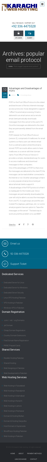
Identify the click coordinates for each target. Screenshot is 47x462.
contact (33, 459)
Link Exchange (20, 459)
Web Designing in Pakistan (14, 368)
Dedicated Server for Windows (16, 288)
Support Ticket (18, 263)
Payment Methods (34, 453)
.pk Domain (8, 325)
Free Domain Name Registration (16, 341)
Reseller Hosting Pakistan (14, 358)
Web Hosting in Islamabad (14, 396)
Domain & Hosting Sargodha (15, 421)
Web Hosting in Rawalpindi (14, 391)
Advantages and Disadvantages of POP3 (25, 89)
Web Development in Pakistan (15, 373)
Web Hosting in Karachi (13, 401)
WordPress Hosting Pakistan (15, 431)
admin (13, 95)
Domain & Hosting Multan (14, 416)
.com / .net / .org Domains (14, 320)
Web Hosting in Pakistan (13, 436)
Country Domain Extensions (15, 335)
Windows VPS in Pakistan (14, 308)
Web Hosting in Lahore (13, 406)
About (21, 453)
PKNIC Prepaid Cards (12, 346)
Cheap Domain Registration (14, 330)
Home (10, 66)
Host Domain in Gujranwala (14, 426)
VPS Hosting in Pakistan (13, 303)
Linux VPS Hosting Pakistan (15, 298)
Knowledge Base (25, 95)
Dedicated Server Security (14, 293)
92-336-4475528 (19, 253)
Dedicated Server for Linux (14, 283)
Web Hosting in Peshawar (14, 411)
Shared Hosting (10, 363)
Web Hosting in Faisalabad (14, 386)
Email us (15, 243)
